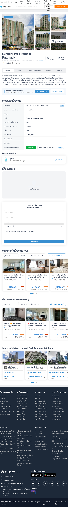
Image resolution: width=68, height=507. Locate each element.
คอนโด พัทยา (21, 413)
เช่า (12, 1)
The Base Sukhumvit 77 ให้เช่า (8, 452)
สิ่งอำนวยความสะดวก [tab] (34, 70)
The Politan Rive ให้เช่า (7, 430)
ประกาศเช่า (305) (42, 91)
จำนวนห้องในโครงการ (11, 122)
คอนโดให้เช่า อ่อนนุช (41, 408)
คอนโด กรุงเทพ (22, 406)
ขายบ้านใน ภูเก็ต (22, 400)
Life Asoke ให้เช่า (5, 433)
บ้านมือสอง (55, 395)
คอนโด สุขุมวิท (56, 406)
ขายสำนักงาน (4, 408)
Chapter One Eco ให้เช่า (25, 455)
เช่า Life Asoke (9, 372)
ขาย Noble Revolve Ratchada (58, 376)
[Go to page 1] (31, 293)
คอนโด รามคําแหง (57, 403)
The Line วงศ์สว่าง (58, 433)
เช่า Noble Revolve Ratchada (58, 372)
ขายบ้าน (2, 398)
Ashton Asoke (39, 441)
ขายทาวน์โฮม (4, 400)
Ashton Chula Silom (41, 443)
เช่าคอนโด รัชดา (39, 419)
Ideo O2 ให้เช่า (21, 438)
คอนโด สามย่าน (56, 413)
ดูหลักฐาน (61, 147)
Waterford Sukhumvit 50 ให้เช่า (24, 441)
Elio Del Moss (56, 453)
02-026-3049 (8, 476)
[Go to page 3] (36, 382)
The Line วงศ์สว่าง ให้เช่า (25, 435)
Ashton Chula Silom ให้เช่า (7, 444)
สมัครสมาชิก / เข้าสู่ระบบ (48, 4)
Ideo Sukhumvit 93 (58, 443)
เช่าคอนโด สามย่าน (40, 413)
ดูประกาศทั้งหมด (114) (57, 303)
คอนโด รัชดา (56, 419)
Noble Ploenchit (40, 446)
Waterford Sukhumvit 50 (59, 439)
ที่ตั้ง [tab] (19, 70)
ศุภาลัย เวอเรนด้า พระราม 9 (60, 447)
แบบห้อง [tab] (48, 70)
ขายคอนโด (3, 395)
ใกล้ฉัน (21, 2)
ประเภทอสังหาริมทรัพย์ (11, 109)
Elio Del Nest (56, 455)
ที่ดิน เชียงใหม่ (21, 419)
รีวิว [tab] (59, 70)
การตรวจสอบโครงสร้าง (11, 147)
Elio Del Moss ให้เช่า (23, 457)
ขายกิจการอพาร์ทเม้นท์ (7, 411)
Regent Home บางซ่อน (59, 458)
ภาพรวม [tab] (8, 70)
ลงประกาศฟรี (61, 6)
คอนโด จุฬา (55, 398)
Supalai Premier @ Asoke (38, 366)
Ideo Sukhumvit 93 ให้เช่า (24, 446)
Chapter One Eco (58, 450)
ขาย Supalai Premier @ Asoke (35, 376)
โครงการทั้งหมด (37, 2)
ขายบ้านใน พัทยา (22, 403)
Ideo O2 (55, 436)
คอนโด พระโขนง (57, 416)
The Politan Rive (40, 430)
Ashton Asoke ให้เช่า (6, 441)
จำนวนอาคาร (8, 138)
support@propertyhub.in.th (13, 483)
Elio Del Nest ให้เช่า (23, 460)
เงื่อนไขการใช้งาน (47, 502)
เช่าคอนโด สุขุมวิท (40, 406)
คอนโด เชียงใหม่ (22, 408)
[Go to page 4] (36, 293)
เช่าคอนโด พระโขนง (41, 416)
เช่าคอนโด (38, 395)
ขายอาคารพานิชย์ (5, 406)
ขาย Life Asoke (9, 376)
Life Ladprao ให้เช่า (6, 438)
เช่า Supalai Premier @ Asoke (35, 372)
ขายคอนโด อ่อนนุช (57, 408)
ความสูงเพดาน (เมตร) (10, 126)
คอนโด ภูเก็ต (21, 411)
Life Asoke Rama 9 (41, 436)
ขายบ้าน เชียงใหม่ (22, 398)
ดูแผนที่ (40, 60)
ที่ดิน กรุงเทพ (21, 416)
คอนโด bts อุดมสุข (40, 411)
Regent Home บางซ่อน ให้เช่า (24, 464)
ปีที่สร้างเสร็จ (8, 130)
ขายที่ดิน (2, 403)
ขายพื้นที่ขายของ (5, 413)
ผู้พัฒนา (6, 113)
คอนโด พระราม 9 (40, 400)
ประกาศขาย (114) (57, 91)
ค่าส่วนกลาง (8, 134)
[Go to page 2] (33, 293)
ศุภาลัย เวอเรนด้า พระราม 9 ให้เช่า (25, 451)
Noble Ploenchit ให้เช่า (7, 448)
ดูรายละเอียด (59, 159)
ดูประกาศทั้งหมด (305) (56, 255)
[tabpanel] (34, 135)
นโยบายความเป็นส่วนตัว (61, 502)
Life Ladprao (39, 438)
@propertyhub (9, 479)
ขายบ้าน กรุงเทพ (22, 395)
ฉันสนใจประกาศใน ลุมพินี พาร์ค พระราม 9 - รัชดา (34, 233)
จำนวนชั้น (7, 142)
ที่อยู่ (5, 117)
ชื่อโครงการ (7, 105)
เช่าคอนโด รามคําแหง (41, 403)
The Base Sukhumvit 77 (43, 449)
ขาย (16, 1)
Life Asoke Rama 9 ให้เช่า (8, 436)
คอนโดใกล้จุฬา (39, 398)
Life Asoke (12, 366)
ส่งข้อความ (34, 241)
